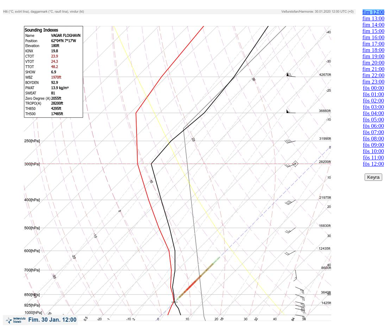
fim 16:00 (373, 37)
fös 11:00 (373, 157)
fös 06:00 (373, 126)
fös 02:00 (373, 101)
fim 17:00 (373, 44)
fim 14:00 (373, 25)
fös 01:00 (373, 94)
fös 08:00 (373, 139)
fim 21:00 (373, 69)
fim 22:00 (373, 75)
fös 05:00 (373, 120)
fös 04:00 (373, 113)
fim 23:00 (373, 82)
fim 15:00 (373, 31)
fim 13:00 (373, 18)
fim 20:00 (373, 63)
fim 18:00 (373, 50)
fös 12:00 (373, 164)
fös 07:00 (373, 132)
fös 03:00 (373, 107)
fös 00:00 (373, 88)
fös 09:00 (373, 145)
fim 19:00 (373, 56)
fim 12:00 (373, 12)
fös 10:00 (373, 151)
